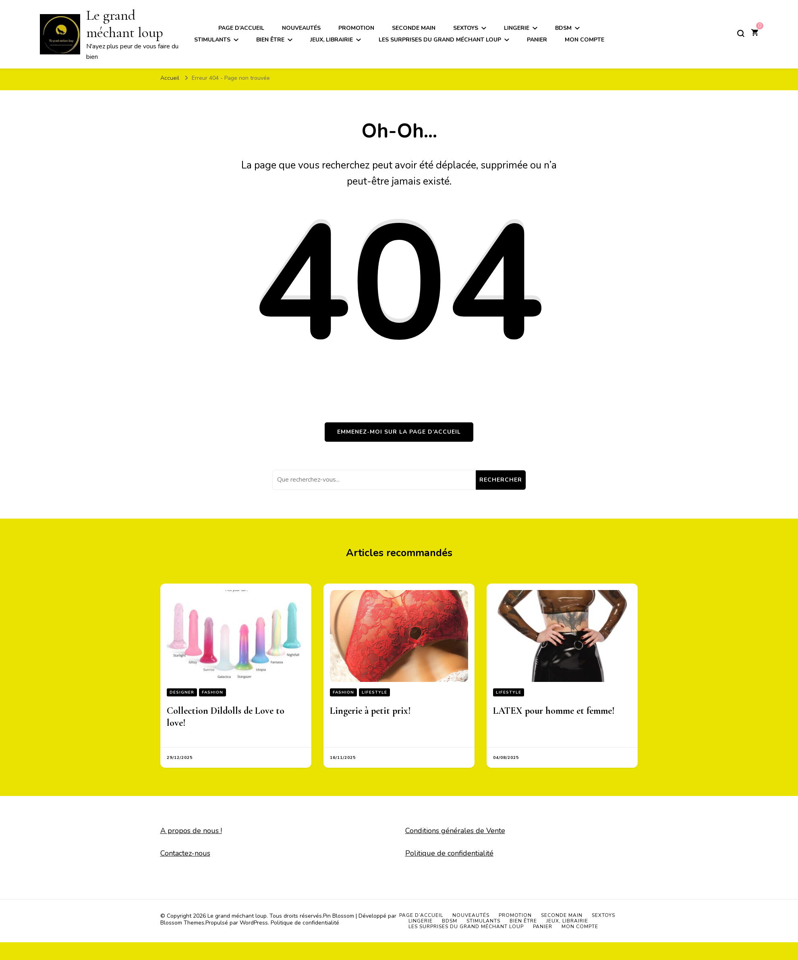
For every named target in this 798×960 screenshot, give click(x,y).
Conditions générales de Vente (455, 830)
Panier (537, 40)
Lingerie (516, 28)
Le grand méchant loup (124, 23)
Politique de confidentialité (449, 853)
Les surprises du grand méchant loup (440, 40)
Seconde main (413, 28)
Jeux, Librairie (331, 40)
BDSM (563, 28)
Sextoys (465, 28)
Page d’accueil (241, 28)
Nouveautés (301, 28)
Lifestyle (374, 692)
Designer (182, 692)
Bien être (270, 40)
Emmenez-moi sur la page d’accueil (399, 432)
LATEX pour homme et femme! (554, 711)
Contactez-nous (185, 853)
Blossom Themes (182, 923)
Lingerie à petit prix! (370, 711)
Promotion (356, 28)
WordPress (254, 923)
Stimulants (212, 40)
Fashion (212, 692)
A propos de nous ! (191, 830)
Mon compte (584, 40)
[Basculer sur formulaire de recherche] (740, 33)
